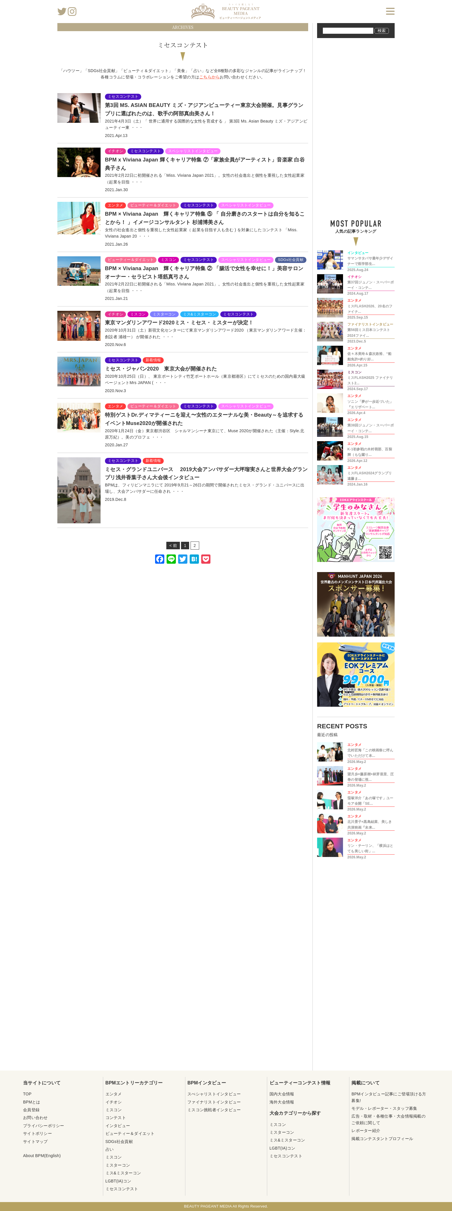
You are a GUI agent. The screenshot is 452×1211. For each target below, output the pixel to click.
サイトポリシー (37, 1133)
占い (110, 1149)
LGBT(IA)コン (118, 1181)
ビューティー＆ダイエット (130, 1133)
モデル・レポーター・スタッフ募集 (384, 1108)
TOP (27, 1094)
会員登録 (31, 1109)
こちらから (209, 77)
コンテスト (116, 1117)
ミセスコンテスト (122, 1188)
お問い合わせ (35, 1117)
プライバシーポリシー (43, 1125)
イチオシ (114, 1102)
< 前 (173, 545)
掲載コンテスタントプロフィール (382, 1138)
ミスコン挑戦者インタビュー (214, 1109)
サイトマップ (35, 1141)
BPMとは (31, 1102)
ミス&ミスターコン (123, 1173)
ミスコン (114, 1109)
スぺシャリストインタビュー (214, 1094)
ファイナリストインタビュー (214, 1102)
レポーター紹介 (365, 1130)
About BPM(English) (42, 1155)
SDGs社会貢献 (119, 1141)
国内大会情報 (282, 1094)
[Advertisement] (182, 640)
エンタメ (114, 1094)
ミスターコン (118, 1165)
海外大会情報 (282, 1102)
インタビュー (118, 1125)
